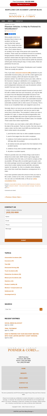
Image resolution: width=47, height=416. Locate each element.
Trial (7, 264)
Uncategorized (10, 295)
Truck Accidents (11, 271)
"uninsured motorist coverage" (27, 186)
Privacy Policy (35, 395)
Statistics (9, 282)
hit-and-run (39, 186)
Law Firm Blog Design (23, 413)
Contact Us (19, 21)
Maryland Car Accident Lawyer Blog (23, 15)
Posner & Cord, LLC (30, 409)
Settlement (9, 292)
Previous (8, 197)
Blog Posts (23, 389)
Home (3, 21)
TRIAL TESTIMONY (11, 329)
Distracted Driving (12, 268)
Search (41, 310)
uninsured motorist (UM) (23, 73)
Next (20, 197)
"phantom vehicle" (14, 186)
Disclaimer (23, 379)
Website (10, 21)
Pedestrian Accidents (35, 184)
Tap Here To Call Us (23, 4)
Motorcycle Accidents (13, 278)
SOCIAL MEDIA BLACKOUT (14, 324)
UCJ (8, 188)
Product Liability (11, 285)
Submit (23, 240)
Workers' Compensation (14, 288)
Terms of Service (22, 396)
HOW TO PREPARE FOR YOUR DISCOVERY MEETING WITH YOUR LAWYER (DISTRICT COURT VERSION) (22, 336)
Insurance (24, 184)
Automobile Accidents (16, 184)
